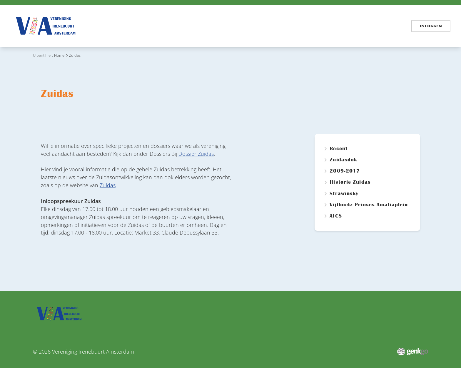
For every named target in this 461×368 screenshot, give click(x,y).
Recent (339, 149)
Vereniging (294, 25)
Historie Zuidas (350, 182)
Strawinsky (344, 194)
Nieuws (160, 25)
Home (141, 25)
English (395, 25)
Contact (369, 25)
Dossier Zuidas (196, 153)
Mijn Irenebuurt (334, 25)
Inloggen (431, 26)
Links (244, 25)
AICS (336, 216)
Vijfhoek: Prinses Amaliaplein (369, 205)
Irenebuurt (218, 25)
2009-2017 (345, 171)
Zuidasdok (343, 160)
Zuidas (266, 25)
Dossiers (187, 25)
